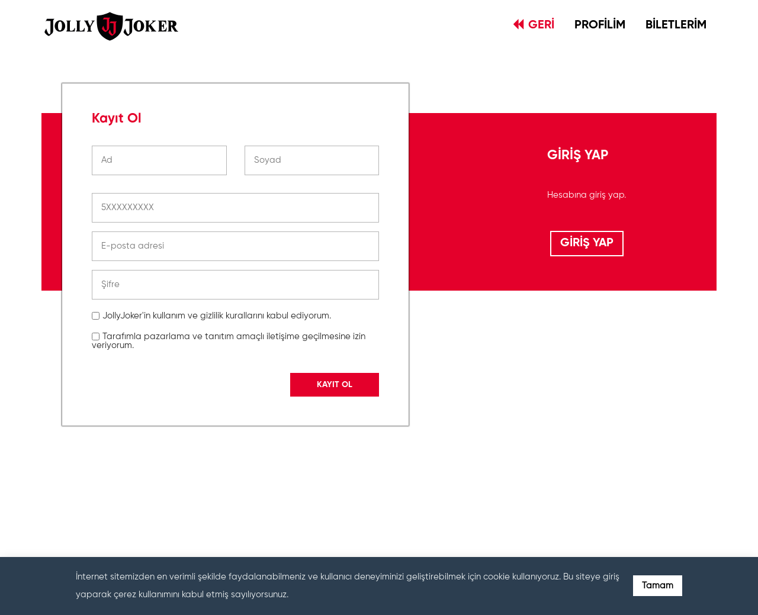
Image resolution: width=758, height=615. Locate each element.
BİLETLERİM (675, 25)
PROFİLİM (599, 25)
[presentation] (182, 487)
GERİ (534, 24)
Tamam (657, 585)
